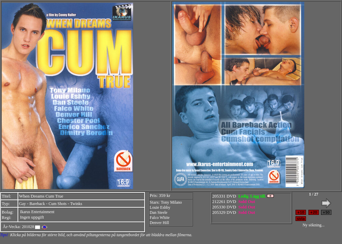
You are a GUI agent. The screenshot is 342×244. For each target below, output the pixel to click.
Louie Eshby (160, 207)
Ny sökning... (314, 225)
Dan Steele (158, 212)
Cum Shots (58, 203)
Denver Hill (159, 222)
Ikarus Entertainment (37, 211)
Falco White (160, 217)
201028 (28, 226)
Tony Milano (171, 202)
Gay (22, 203)
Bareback (37, 203)
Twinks (76, 203)
